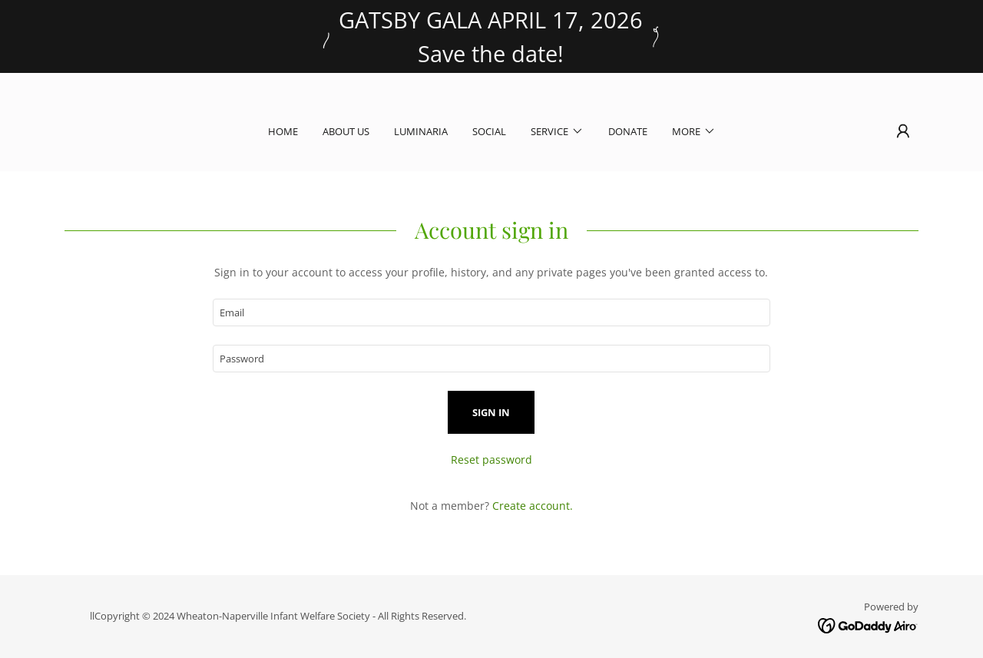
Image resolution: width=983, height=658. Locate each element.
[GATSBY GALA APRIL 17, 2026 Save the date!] (491, 36)
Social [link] (489, 131)
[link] (868, 624)
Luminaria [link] (421, 131)
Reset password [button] (491, 459)
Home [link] (283, 131)
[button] (557, 131)
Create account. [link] (532, 505)
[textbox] (491, 312)
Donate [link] (627, 131)
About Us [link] (346, 131)
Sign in (491, 412)
